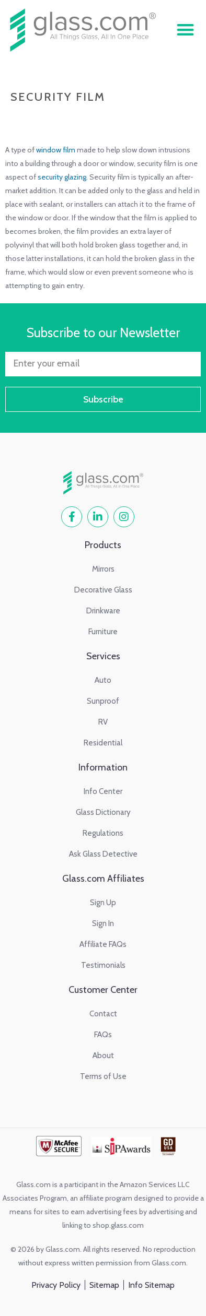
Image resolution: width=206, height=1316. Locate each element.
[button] (185, 30)
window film (55, 150)
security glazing (62, 177)
